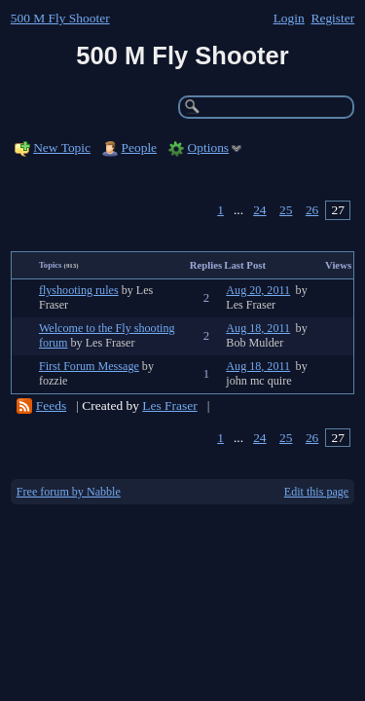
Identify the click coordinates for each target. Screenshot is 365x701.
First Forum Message (89, 366)
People (140, 147)
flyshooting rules (79, 290)
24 (259, 210)
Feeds (51, 405)
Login (289, 18)
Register (332, 18)
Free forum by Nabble (69, 491)
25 (285, 210)
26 (312, 210)
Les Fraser (169, 405)
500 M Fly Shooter (60, 18)
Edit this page (316, 491)
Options (209, 147)
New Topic (62, 147)
